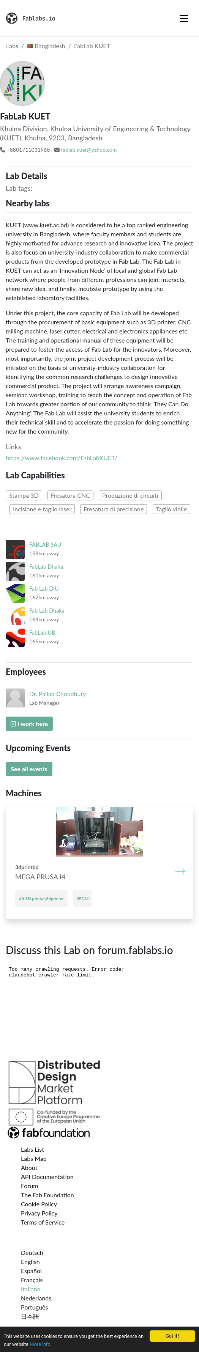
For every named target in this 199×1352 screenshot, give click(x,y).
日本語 (30, 1316)
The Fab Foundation (47, 1194)
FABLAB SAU (45, 544)
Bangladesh (46, 45)
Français (32, 1279)
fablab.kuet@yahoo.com (89, 149)
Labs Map (34, 1158)
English (30, 1261)
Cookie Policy (39, 1203)
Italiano (31, 1288)
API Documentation (47, 1176)
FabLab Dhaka (46, 566)
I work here (29, 723)
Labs (12, 45)
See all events (29, 768)
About (29, 1167)
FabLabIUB (42, 632)
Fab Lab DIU (44, 588)
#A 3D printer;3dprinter (41, 898)
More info (40, 1344)
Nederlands (36, 1298)
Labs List (32, 1149)
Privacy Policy (39, 1213)
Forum (29, 1185)
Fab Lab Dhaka (47, 610)
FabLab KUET (92, 45)
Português (34, 1307)
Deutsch (32, 1252)
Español (31, 1270)
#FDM (83, 898)
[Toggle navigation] (184, 18)
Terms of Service (43, 1222)
